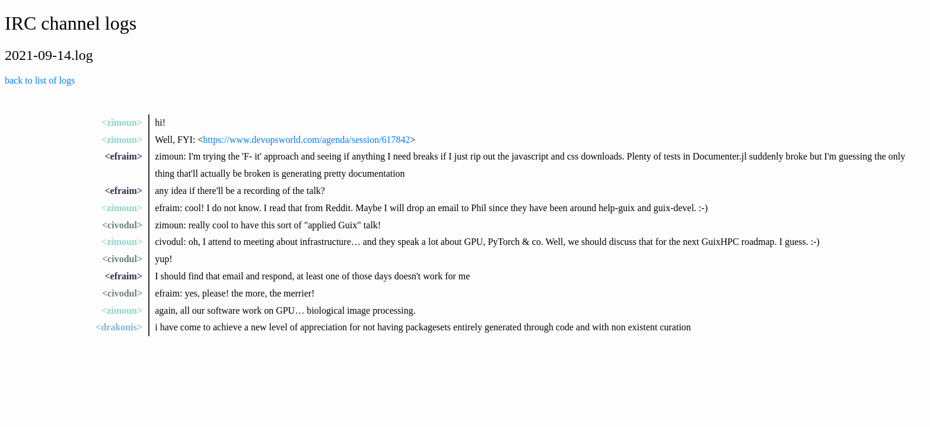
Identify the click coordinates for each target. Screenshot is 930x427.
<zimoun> (121, 122)
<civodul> (122, 225)
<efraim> (123, 156)
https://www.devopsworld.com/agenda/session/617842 (306, 140)
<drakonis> (118, 327)
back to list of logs (40, 80)
